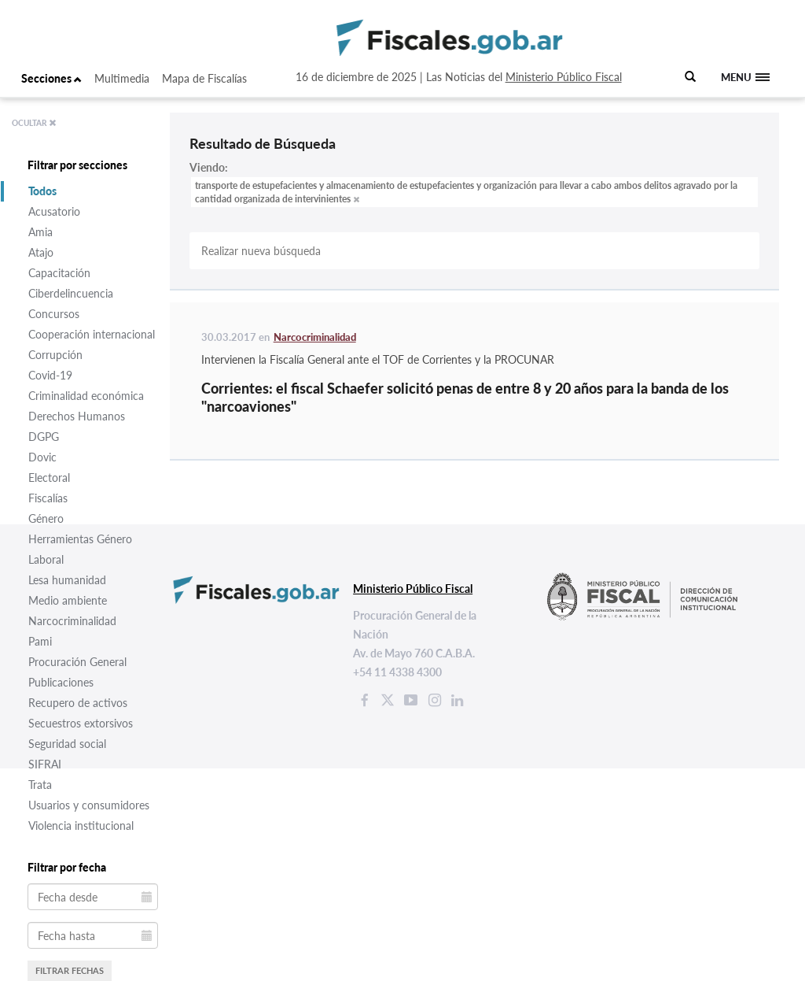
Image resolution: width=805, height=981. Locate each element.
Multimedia (121, 78)
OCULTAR (34, 123)
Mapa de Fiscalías (204, 78)
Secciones (51, 78)
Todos (42, 191)
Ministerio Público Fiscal (563, 76)
